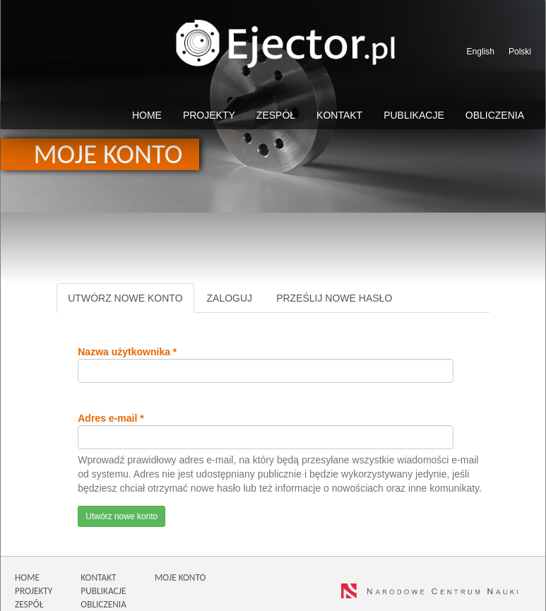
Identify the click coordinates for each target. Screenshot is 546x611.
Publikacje (414, 115)
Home (147, 115)
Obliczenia (494, 115)
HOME (27, 577)
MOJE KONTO (180, 577)
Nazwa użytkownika (127, 351)
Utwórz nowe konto (131, 302)
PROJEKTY (33, 591)
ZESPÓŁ (29, 604)
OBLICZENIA (103, 604)
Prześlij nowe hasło (334, 298)
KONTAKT (98, 577)
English (480, 52)
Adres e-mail (110, 418)
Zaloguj (230, 298)
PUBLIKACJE (103, 591)
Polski (520, 52)
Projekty (209, 115)
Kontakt (339, 115)
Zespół (275, 115)
